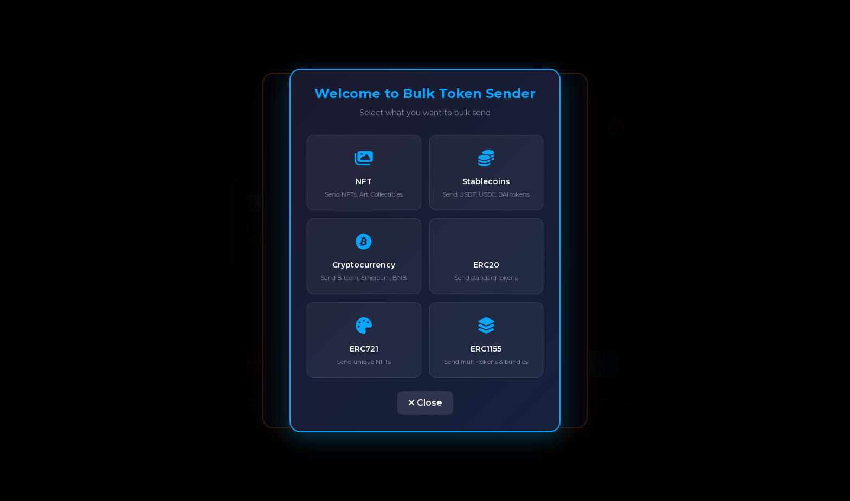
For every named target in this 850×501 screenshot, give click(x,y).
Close (425, 403)
